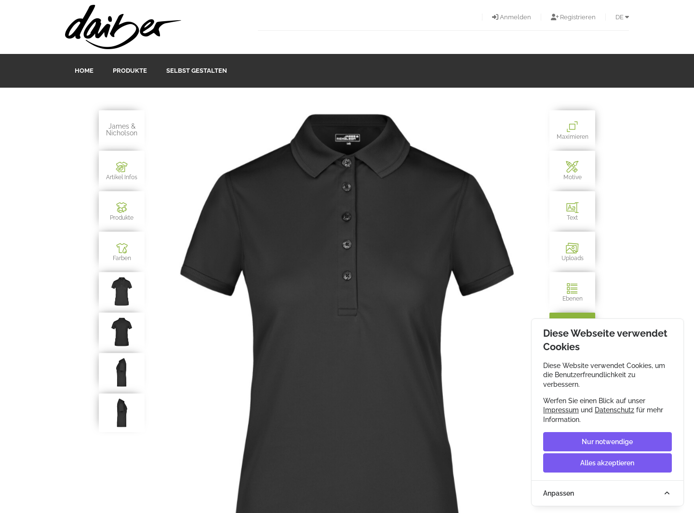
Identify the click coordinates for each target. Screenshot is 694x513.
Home (84, 70)
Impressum (561, 410)
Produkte (130, 70)
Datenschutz (614, 410)
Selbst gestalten (196, 70)
